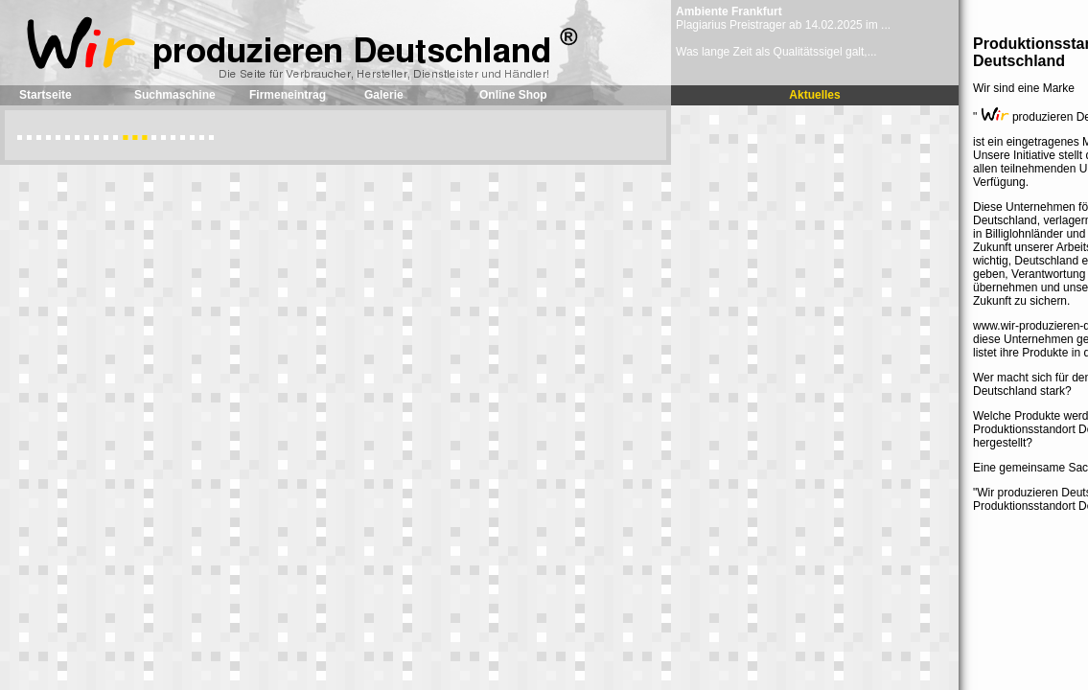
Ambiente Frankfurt (729, 11)
